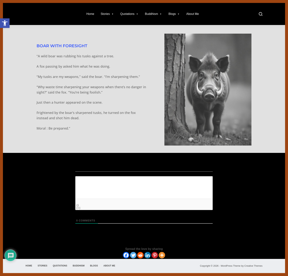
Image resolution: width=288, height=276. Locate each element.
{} (77, 205)
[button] (5, 23)
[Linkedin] (147, 255)
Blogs (174, 13)
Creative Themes (253, 265)
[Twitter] (133, 255)
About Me (192, 13)
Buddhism (153, 13)
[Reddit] (140, 255)
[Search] (260, 14)
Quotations (129, 13)
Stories (107, 13)
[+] (78, 208)
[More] (162, 255)
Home (90, 13)
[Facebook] (126, 255)
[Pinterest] (155, 255)
